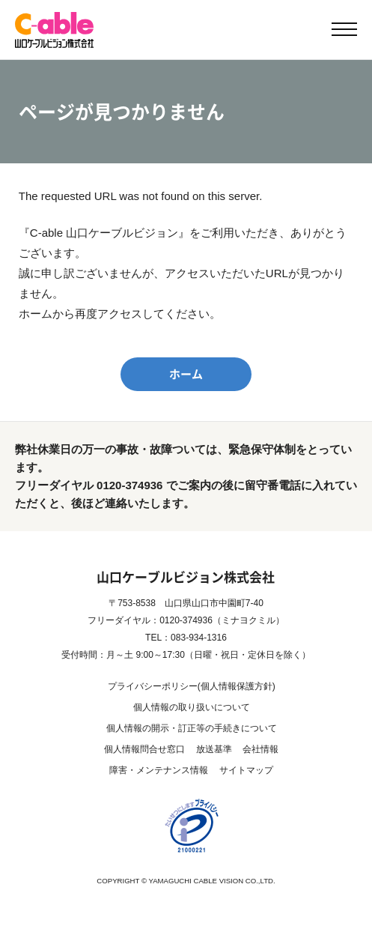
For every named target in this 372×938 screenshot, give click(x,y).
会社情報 (260, 749)
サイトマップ (246, 770)
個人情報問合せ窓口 (144, 749)
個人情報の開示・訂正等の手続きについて (191, 728)
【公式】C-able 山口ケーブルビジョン (54, 30)
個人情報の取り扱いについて (191, 707)
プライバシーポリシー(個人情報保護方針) (191, 686)
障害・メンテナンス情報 (158, 770)
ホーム (186, 374)
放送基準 (214, 749)
